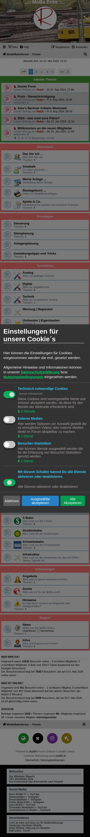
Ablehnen (12, 501)
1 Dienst (26, 436)
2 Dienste (27, 411)
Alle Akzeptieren (73, 501)
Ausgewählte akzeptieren (40, 501)
